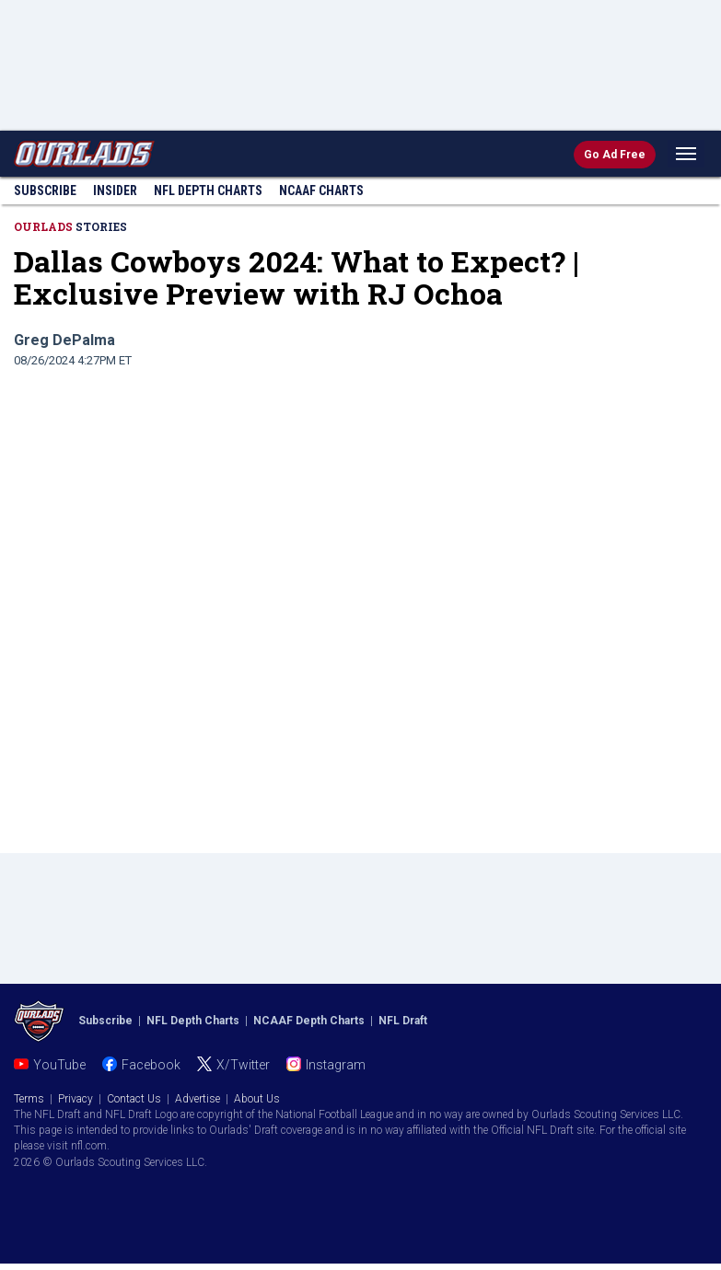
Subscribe (45, 190)
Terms (29, 1098)
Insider (115, 190)
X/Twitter (243, 1064)
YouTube (59, 1064)
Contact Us (134, 1098)
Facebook (151, 1064)
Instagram (336, 1064)
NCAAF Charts (321, 190)
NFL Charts (208, 190)
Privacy (75, 1098)
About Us (257, 1098)
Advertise (197, 1098)
